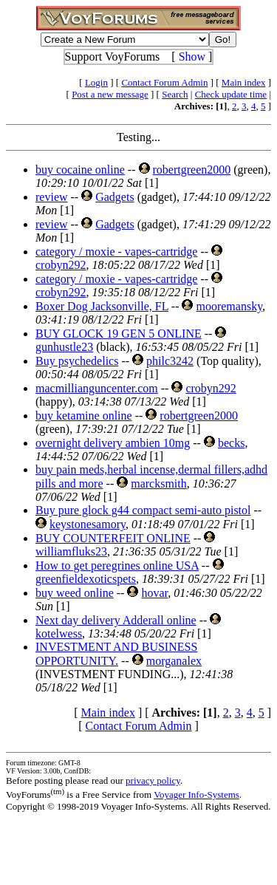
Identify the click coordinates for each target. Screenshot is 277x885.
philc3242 (170, 361)
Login (96, 82)
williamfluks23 (71, 551)
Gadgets (114, 197)
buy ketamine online (83, 415)
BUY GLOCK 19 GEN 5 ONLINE (118, 333)
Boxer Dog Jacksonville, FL (101, 306)
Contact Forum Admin (164, 82)
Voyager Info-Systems (196, 794)
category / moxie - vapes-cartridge (116, 251)
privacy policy (153, 780)
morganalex (174, 661)
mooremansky (229, 306)
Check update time (231, 94)
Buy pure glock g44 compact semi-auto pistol (143, 510)
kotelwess (58, 633)
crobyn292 (60, 265)
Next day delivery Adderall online (115, 620)
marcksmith (159, 483)
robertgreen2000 (192, 169)
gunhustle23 (64, 347)
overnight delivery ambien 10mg (112, 443)
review (51, 197)
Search (175, 94)
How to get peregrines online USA (117, 565)
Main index (244, 82)
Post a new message (110, 94)
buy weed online (74, 593)
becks (231, 443)
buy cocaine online (80, 169)
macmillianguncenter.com (96, 388)
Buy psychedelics (76, 361)
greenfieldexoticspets (85, 579)
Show (192, 56)
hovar (154, 593)
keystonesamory (87, 524)
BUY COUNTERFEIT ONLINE (113, 538)
